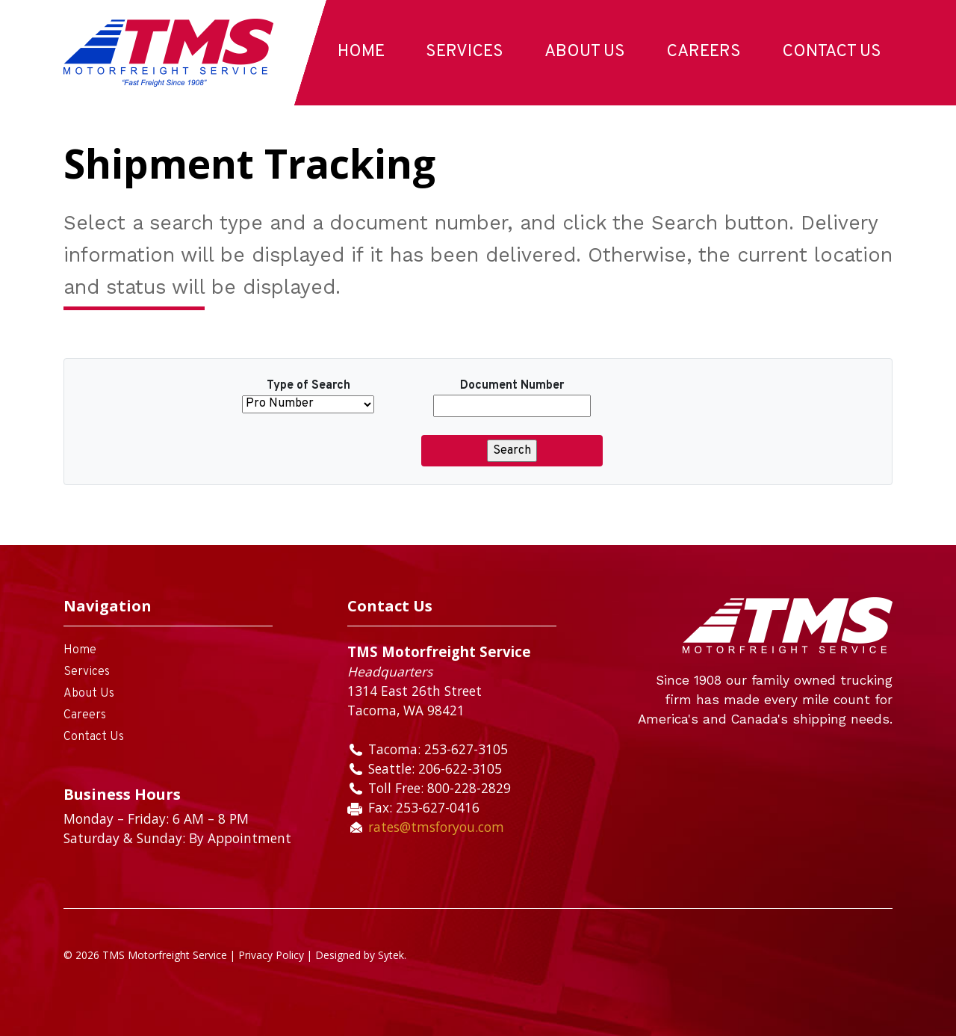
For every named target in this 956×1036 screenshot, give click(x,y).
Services (464, 52)
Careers (703, 52)
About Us (584, 52)
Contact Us (831, 52)
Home (361, 52)
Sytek (391, 955)
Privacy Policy (271, 955)
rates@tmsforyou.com (436, 827)
